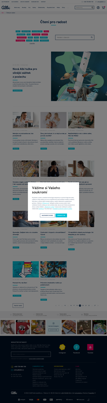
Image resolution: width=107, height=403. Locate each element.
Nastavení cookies (49, 207)
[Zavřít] (77, 184)
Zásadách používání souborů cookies (62, 208)
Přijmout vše (46, 203)
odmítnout (41, 208)
